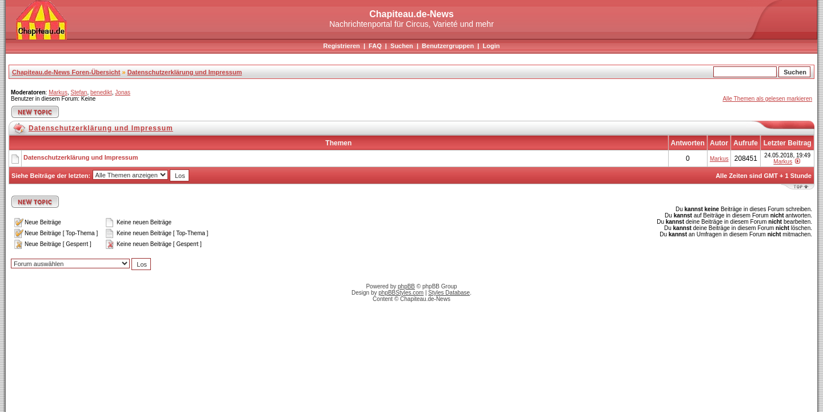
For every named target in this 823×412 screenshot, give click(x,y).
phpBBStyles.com (401, 293)
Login (491, 45)
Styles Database (449, 293)
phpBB (406, 286)
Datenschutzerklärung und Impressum (184, 72)
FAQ (375, 45)
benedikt (101, 92)
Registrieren (341, 45)
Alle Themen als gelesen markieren (767, 99)
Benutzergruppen (448, 45)
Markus (58, 92)
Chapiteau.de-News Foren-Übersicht (66, 72)
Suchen (401, 45)
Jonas (122, 92)
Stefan (78, 92)
